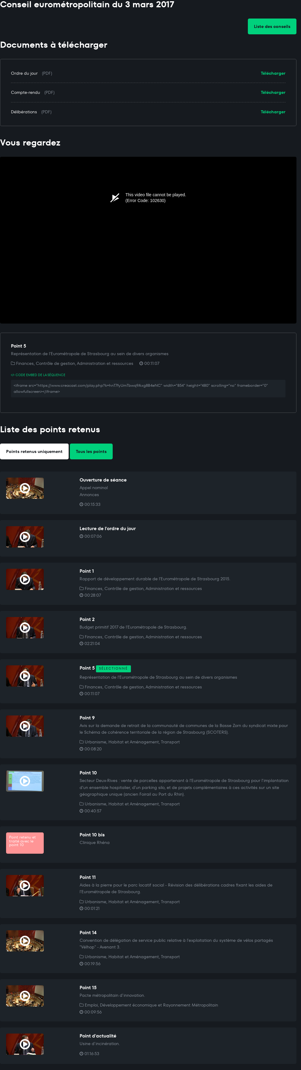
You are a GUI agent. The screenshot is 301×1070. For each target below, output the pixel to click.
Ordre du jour (24, 73)
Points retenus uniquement (34, 451)
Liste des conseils (272, 26)
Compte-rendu (25, 92)
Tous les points (91, 451)
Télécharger (273, 73)
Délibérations (24, 112)
